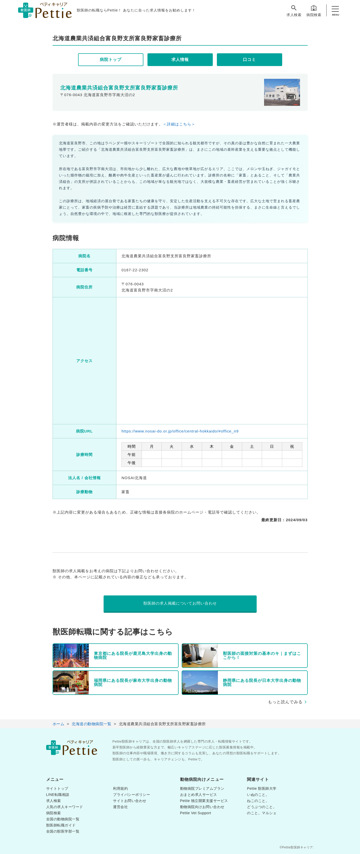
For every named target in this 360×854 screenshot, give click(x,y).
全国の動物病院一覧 (63, 819)
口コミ (249, 59)
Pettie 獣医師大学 (262, 788)
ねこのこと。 (258, 801)
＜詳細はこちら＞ (179, 124)
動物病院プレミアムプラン (202, 788)
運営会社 (120, 807)
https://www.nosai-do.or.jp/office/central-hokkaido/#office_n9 (180, 431)
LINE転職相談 (57, 795)
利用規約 (120, 788)
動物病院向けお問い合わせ (202, 807)
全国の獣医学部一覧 (63, 831)
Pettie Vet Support (195, 813)
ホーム (59, 724)
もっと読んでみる (285, 702)
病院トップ (110, 59)
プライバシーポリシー (131, 795)
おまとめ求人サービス (198, 795)
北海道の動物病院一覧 (91, 724)
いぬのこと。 (258, 795)
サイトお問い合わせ (129, 801)
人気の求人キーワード (64, 807)
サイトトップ (57, 788)
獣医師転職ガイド (61, 825)
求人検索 (294, 10)
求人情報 (180, 59)
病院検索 (313, 10)
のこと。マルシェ (262, 813)
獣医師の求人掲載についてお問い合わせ (180, 603)
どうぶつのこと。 (262, 807)
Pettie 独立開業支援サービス (204, 801)
